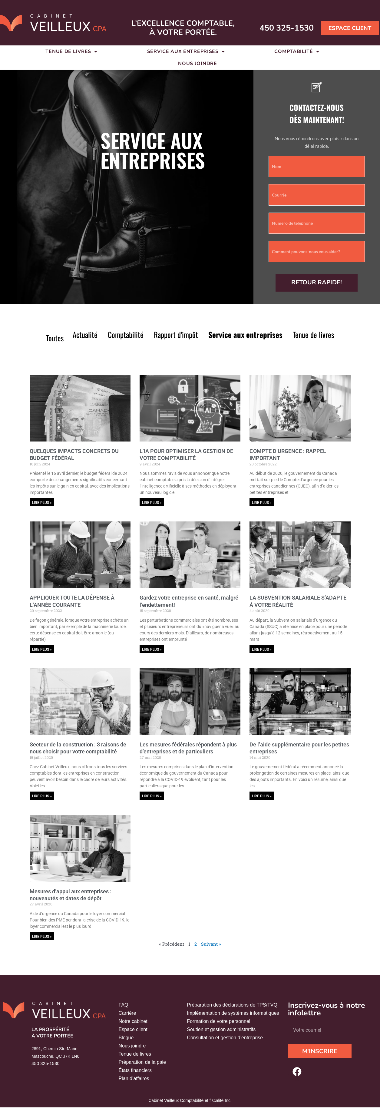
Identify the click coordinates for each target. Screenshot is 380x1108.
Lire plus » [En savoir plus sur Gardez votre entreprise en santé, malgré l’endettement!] (152, 649)
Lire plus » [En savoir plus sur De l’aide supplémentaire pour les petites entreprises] (262, 797)
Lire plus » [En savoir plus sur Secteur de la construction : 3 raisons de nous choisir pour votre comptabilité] (42, 796)
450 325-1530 (279, 27)
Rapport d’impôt (176, 334)
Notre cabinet (133, 1021)
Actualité (85, 334)
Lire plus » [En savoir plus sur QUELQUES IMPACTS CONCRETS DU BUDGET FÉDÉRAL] (42, 503)
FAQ (123, 1005)
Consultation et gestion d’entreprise (225, 1038)
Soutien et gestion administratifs (221, 1030)
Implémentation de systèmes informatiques (233, 1013)
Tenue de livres (313, 334)
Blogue (126, 1038)
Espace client (133, 1030)
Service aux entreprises (245, 334)
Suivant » (211, 944)
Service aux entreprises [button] (186, 51)
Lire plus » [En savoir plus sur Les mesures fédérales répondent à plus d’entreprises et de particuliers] (152, 796)
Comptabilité (126, 334)
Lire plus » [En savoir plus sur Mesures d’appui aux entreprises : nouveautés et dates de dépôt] (42, 937)
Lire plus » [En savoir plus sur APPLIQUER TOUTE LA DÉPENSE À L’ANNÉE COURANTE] (42, 649)
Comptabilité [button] (296, 51)
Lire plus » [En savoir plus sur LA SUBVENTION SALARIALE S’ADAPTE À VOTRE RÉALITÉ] (262, 649)
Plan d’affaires (134, 1079)
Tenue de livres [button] (71, 51)
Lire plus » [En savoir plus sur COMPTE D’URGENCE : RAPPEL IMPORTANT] (262, 503)
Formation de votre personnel (218, 1021)
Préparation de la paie (142, 1062)
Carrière (127, 1013)
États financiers (135, 1070)
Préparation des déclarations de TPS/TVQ (232, 1005)
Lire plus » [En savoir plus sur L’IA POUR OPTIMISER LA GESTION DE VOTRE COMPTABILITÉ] (152, 503)
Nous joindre (197, 63)
